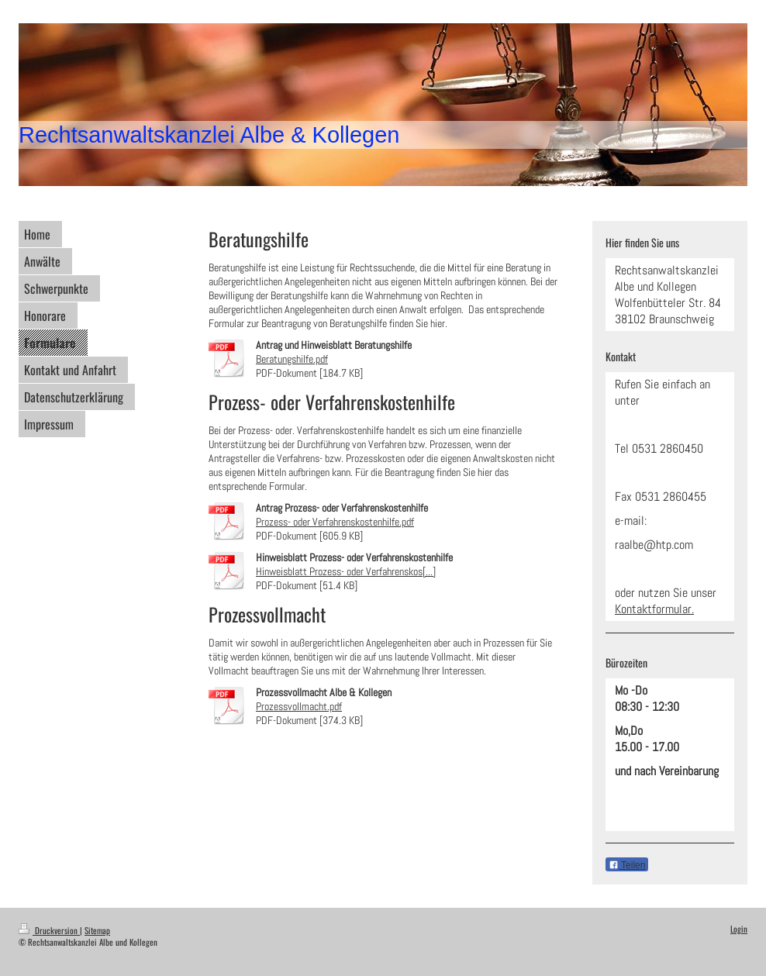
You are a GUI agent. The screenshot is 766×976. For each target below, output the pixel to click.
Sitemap (97, 930)
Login (738, 929)
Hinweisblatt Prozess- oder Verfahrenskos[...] (346, 571)
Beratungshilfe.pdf (292, 359)
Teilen (627, 865)
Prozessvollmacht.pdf (299, 706)
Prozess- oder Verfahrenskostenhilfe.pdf (335, 522)
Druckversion (49, 930)
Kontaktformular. (654, 609)
